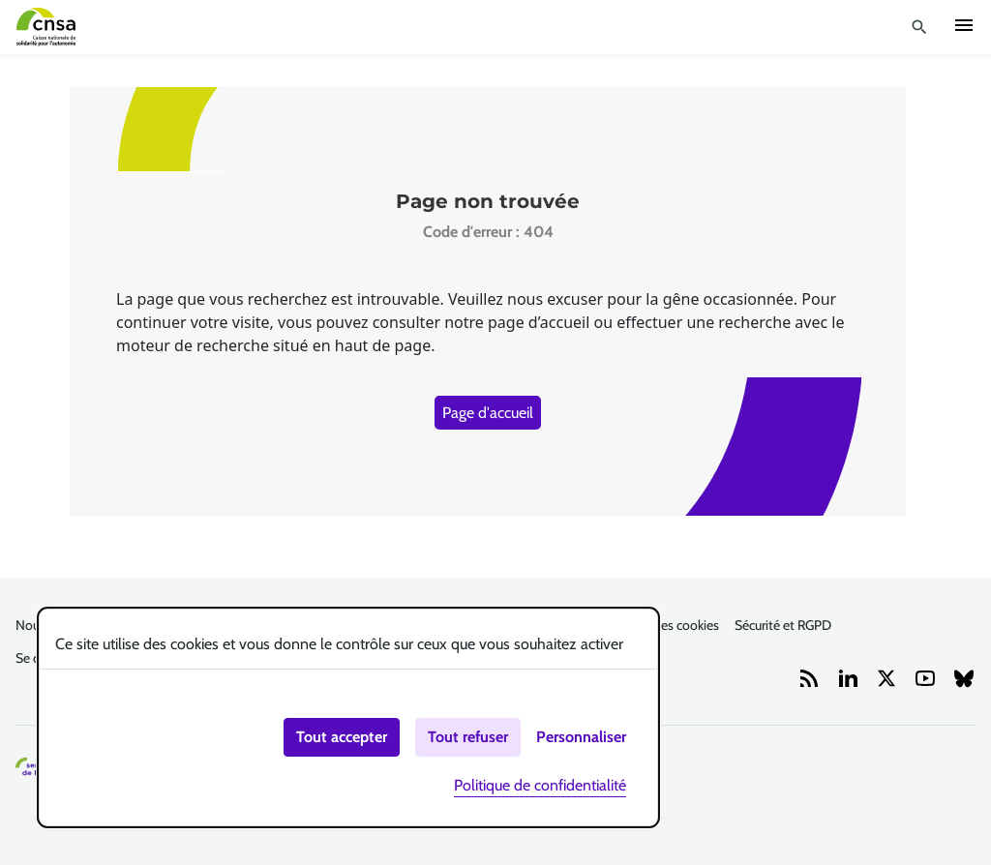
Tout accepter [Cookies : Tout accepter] (341, 737)
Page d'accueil (487, 412)
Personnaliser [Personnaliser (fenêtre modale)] (581, 737)
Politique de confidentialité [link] (540, 785)
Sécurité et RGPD (783, 625)
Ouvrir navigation (964, 25)
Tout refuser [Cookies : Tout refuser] (468, 737)
